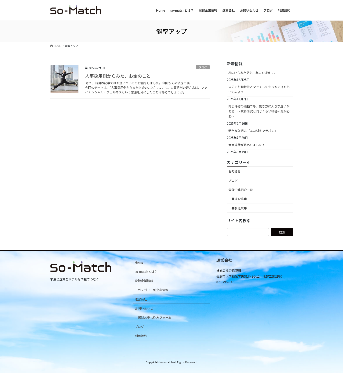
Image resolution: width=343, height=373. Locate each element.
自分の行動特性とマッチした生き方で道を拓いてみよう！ (259, 89)
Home (139, 262)
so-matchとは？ (146, 271)
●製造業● (239, 208)
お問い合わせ (144, 308)
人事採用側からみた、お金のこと (118, 76)
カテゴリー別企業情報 (153, 290)
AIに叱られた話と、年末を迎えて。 (252, 72)
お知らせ (234, 171)
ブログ (203, 67)
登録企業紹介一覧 (240, 189)
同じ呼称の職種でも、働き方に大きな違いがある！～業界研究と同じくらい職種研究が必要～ (259, 111)
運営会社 (141, 299)
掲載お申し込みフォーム (155, 317)
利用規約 (141, 336)
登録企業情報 (144, 280)
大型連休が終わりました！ (246, 145)
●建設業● (239, 199)
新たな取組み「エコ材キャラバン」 (253, 130)
